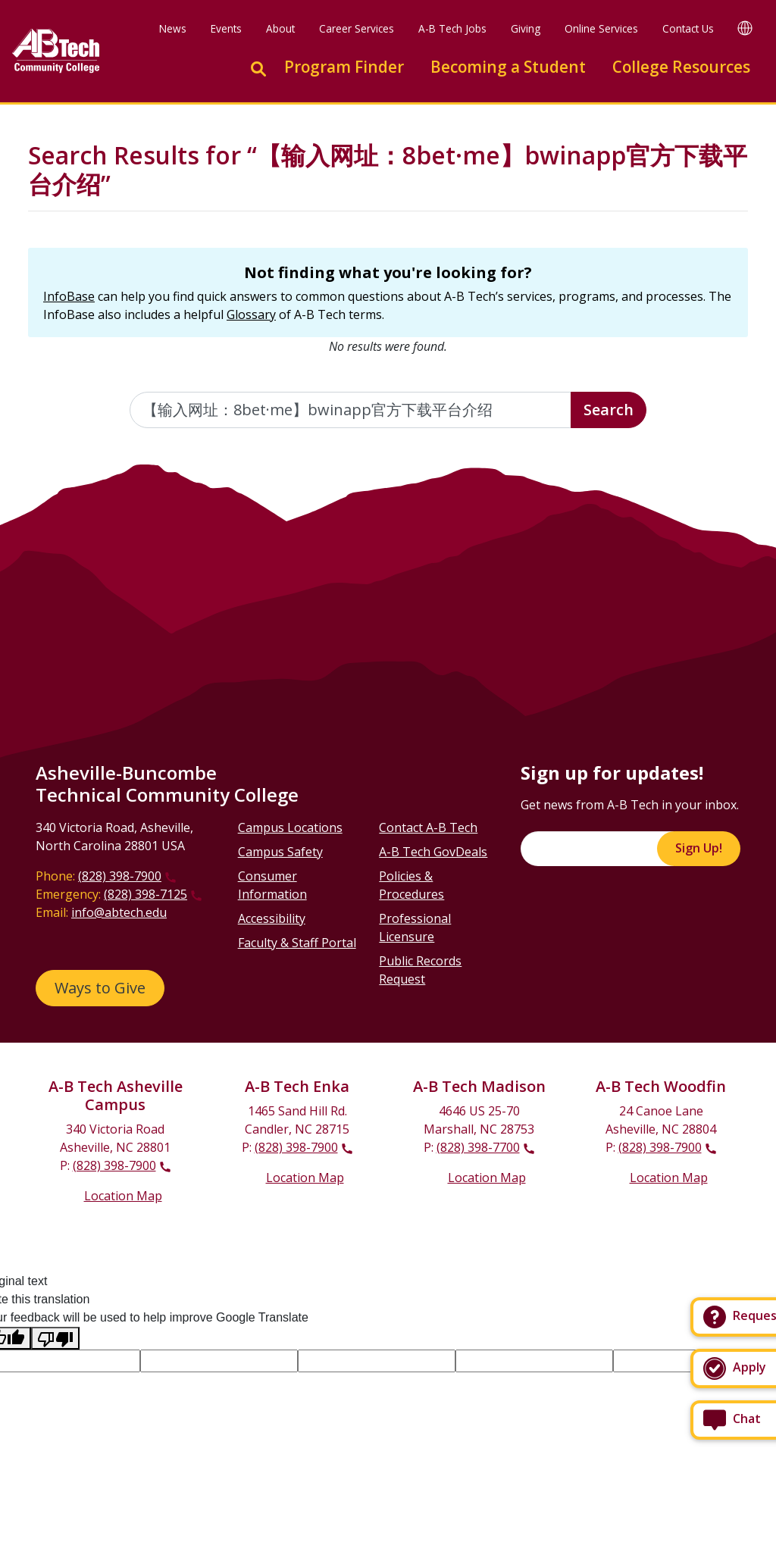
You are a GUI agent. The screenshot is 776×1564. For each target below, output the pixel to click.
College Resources (681, 66)
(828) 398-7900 (119, 876)
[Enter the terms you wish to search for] (351, 410)
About (280, 28)
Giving (525, 28)
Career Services (356, 28)
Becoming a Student (508, 66)
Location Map (123, 1195)
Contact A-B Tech (428, 827)
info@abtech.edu (119, 912)
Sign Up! (698, 848)
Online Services (601, 28)
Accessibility (271, 918)
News (172, 28)
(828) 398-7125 (145, 894)
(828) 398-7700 (478, 1147)
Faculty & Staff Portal (297, 942)
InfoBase (69, 296)
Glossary (251, 314)
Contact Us (688, 28)
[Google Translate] (745, 28)
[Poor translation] (55, 1338)
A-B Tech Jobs (452, 28)
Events (226, 28)
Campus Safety (280, 851)
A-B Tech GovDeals (433, 851)
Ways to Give (100, 988)
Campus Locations (290, 827)
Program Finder (344, 66)
